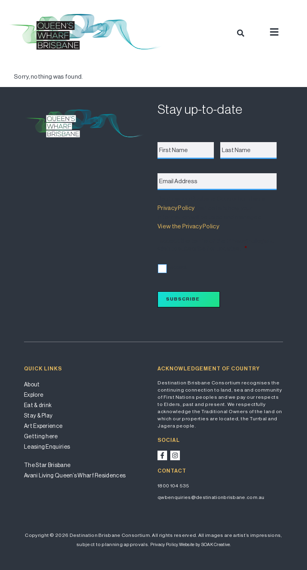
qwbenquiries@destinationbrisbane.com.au (211, 497)
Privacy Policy (175, 207)
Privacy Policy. (164, 544)
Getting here (41, 436)
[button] (240, 33)
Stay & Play (38, 415)
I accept (177, 267)
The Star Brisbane (47, 465)
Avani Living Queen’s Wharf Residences (75, 475)
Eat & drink (38, 405)
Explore (33, 395)
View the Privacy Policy (188, 226)
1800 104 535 (173, 486)
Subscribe (182, 299)
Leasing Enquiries (47, 446)
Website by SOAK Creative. (205, 544)
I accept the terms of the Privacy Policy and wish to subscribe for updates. (216, 245)
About (32, 384)
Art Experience (43, 426)
